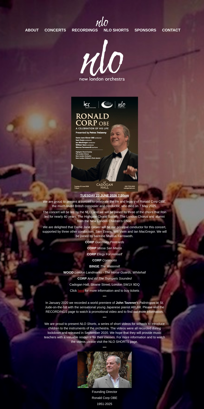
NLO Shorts (116, 30)
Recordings (85, 30)
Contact (171, 30)
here (81, 290)
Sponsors (145, 30)
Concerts (55, 30)
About (32, 30)
